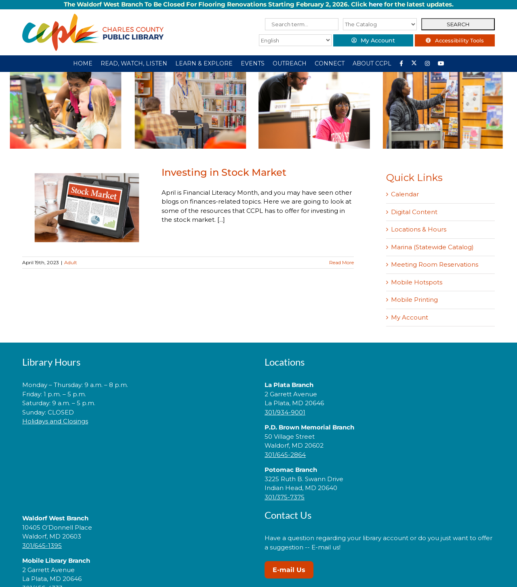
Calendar (405, 194)
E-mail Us (289, 570)
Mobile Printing (414, 299)
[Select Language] (293, 40)
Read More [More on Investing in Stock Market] (341, 262)
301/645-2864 (285, 455)
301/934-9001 (285, 412)
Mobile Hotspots (416, 282)
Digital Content (414, 212)
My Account (409, 317)
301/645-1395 (42, 545)
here (375, 4)
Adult (70, 262)
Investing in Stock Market (224, 172)
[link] (137, 447)
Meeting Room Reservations (434, 264)
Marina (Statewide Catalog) (432, 247)
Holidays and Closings (55, 421)
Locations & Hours (418, 229)
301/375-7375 (285, 497)
